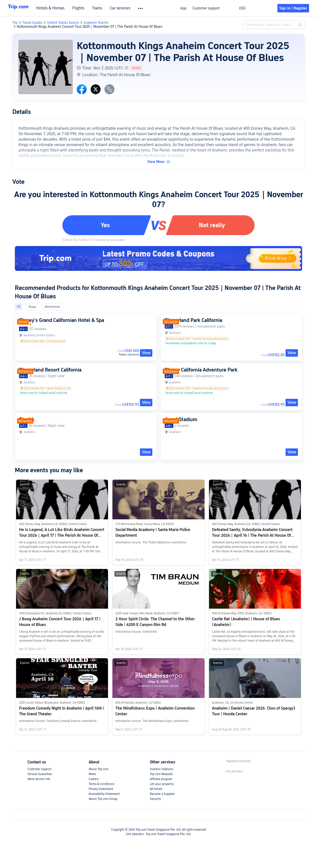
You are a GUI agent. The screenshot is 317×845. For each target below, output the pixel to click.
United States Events (63, 23)
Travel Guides (32, 23)
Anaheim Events (95, 23)
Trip (15, 23)
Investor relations (161, 769)
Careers (94, 779)
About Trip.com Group (103, 799)
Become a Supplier (162, 794)
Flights (89, 8)
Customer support (206, 8)
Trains (107, 8)
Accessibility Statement (104, 794)
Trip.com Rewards (161, 774)
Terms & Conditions (101, 784)
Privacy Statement (101, 789)
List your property (162, 784)
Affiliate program (161, 779)
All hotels (156, 789)
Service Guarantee (39, 774)
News (92, 774)
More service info (38, 779)
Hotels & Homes (61, 8)
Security (155, 799)
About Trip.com (98, 769)
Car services (130, 8)
